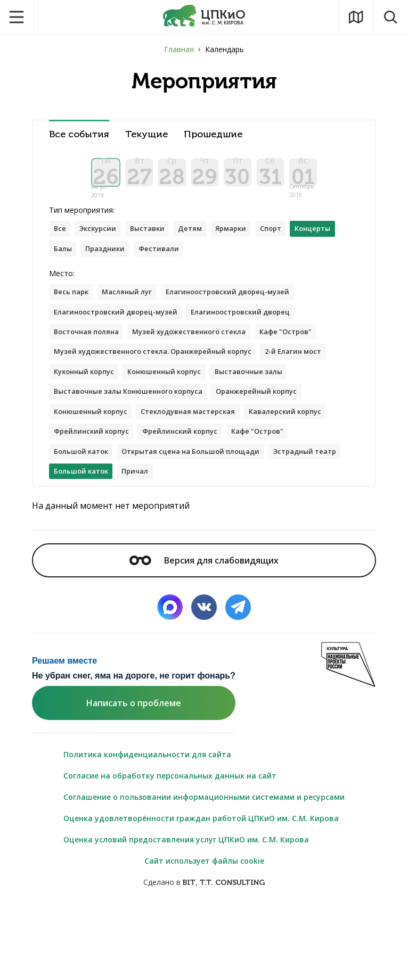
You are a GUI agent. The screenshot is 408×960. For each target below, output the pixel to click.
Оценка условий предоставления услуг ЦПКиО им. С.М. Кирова (186, 891)
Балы (118, 264)
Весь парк (73, 309)
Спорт (291, 243)
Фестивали (222, 264)
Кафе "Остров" (308, 351)
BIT (189, 934)
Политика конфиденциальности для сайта (147, 806)
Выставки (156, 243)
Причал (228, 522)
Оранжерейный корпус (98, 437)
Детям (202, 243)
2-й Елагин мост (85, 394)
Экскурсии (102, 243)
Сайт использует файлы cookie (204, 912)
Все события (79, 134)
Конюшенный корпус (254, 394)
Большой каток (84, 500)
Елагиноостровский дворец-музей (243, 309)
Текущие (146, 134)
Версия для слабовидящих (204, 611)
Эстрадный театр (89, 522)
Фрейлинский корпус (94, 479)
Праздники (164, 264)
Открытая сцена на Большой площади (205, 500)
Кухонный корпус (165, 394)
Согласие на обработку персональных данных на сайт (169, 827)
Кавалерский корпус (212, 458)
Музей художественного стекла (203, 351)
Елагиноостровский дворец (257, 330)
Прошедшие (213, 134)
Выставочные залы (91, 415)
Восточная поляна (90, 351)
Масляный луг (134, 309)
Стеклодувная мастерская (106, 458)
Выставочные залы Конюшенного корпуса (226, 415)
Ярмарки (247, 243)
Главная (179, 49)
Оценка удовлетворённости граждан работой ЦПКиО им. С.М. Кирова (201, 870)
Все (60, 243)
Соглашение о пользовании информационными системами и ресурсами (204, 848)
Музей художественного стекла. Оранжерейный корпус (163, 373)
